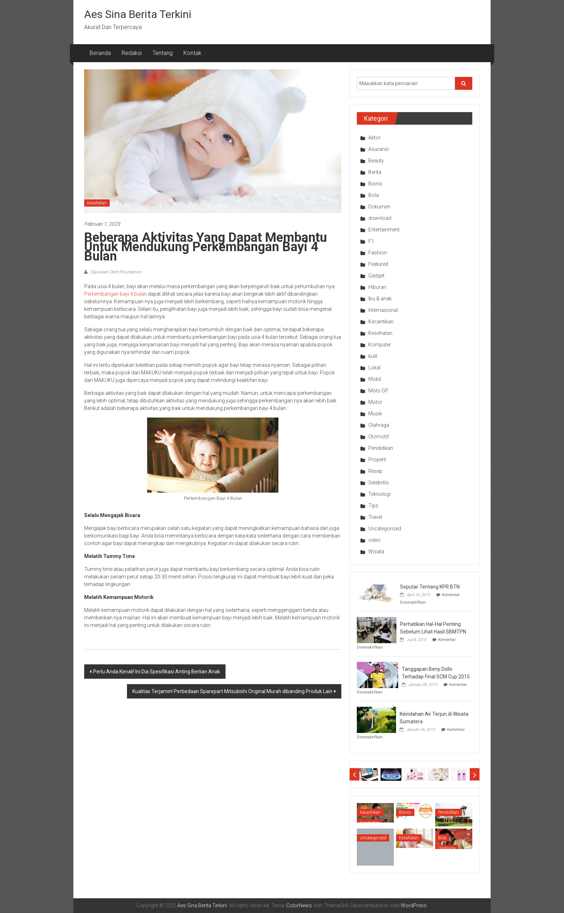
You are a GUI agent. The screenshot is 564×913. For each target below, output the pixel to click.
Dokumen (379, 206)
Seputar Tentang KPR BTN (430, 587)
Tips (373, 505)
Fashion (377, 252)
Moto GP (378, 390)
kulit (372, 356)
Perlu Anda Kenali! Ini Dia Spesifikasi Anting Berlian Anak (156, 671)
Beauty (376, 160)
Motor (375, 402)
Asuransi (378, 149)
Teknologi (379, 494)
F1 (371, 241)
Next (474, 774)
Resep (375, 471)
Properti (377, 459)
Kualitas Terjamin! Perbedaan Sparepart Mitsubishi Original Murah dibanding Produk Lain (232, 691)
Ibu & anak (380, 298)
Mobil (374, 379)
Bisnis (375, 183)
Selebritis (378, 482)
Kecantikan (381, 321)
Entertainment (384, 229)
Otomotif (378, 436)
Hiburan (377, 287)
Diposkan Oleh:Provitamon (115, 272)
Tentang (163, 53)
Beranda (100, 53)
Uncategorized (384, 528)
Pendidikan (380, 448)
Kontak (192, 53)
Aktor (374, 137)
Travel (375, 517)
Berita (374, 172)
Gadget (376, 275)
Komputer (379, 344)
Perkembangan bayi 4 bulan (115, 294)
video (374, 540)
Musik (375, 413)
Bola (373, 195)
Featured (378, 264)
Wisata (376, 551)
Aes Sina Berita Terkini (137, 14)
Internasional (383, 310)
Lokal (374, 367)
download (379, 218)
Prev (354, 774)
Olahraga (378, 425)
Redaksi (132, 53)
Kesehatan (97, 203)
